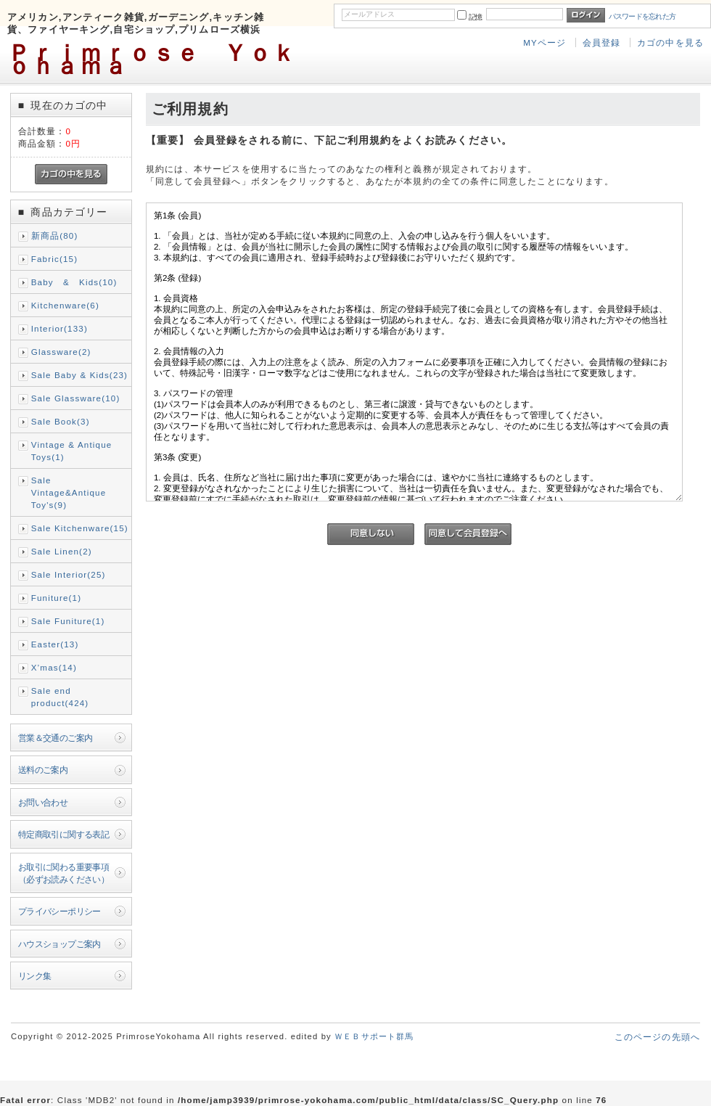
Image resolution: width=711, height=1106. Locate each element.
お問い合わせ (43, 802)
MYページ (544, 42)
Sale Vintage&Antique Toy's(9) (69, 492)
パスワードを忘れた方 (642, 16)
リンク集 (35, 975)
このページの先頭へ (657, 1036)
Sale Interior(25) (68, 574)
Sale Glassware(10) (75, 398)
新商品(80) (54, 235)
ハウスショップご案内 (59, 944)
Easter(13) (55, 644)
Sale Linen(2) (61, 551)
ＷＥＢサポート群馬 (374, 1036)
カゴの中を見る (670, 42)
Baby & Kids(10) (74, 282)
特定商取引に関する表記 (64, 834)
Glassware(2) (61, 351)
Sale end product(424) (60, 697)
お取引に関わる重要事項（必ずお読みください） (64, 873)
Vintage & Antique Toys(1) (71, 451)
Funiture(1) (56, 597)
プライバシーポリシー (59, 911)
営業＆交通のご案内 (55, 737)
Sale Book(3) (60, 421)
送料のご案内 (43, 769)
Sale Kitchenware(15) (79, 528)
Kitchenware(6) (65, 305)
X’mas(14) (54, 667)
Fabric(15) (54, 258)
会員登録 (602, 42)
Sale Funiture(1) (68, 621)
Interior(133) (59, 328)
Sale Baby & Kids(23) (79, 375)
